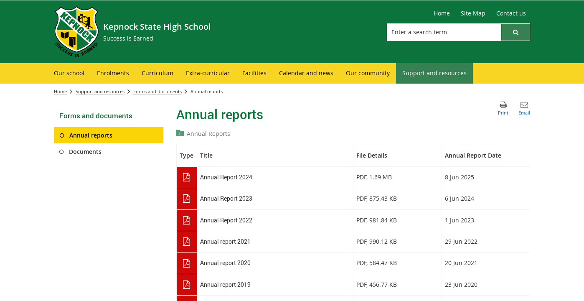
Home (60, 91)
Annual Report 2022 (226, 220)
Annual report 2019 (225, 284)
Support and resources (100, 91)
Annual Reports (208, 134)
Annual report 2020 (225, 263)
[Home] (441, 13)
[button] (515, 32)
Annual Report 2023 (226, 198)
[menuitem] (69, 73)
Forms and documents (157, 91)
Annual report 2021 (225, 241)
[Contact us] (511, 13)
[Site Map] (473, 13)
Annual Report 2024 (226, 177)
